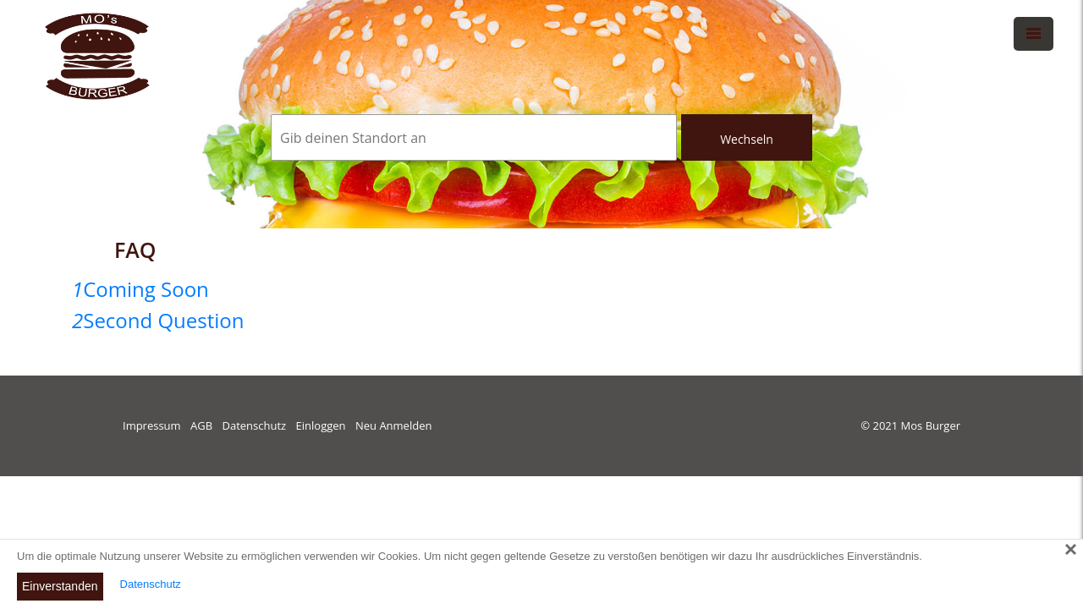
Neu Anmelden (393, 425)
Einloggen (321, 425)
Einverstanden (60, 586)
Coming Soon (140, 289)
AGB (201, 425)
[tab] (541, 289)
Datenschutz (255, 425)
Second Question (158, 320)
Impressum (152, 425)
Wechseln (746, 139)
